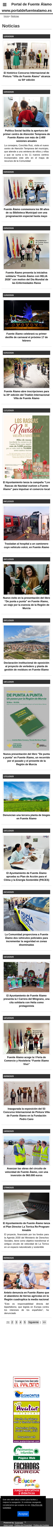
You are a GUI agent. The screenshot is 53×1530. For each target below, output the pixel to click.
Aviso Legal (8, 1525)
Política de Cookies (41, 1525)
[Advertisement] (22, 1355)
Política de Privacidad (23, 1525)
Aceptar (23, 1513)
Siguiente (33, 1322)
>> (44, 1322)
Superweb (19, 1523)
